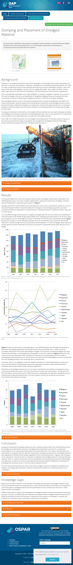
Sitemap (12, 540)
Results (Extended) (11, 437)
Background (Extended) (12, 183)
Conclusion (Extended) (12, 474)
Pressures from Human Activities (16, 18)
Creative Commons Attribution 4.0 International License (55, 534)
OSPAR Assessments (17, 14)
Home (5, 14)
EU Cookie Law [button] (53, 554)
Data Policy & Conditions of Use (20, 546)
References (9, 509)
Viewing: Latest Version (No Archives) (59, 24)
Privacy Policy (14, 542)
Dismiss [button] (52, 559)
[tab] (36, 183)
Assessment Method (12, 189)
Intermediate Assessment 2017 (38, 14)
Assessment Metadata (12, 515)
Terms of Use (13, 544)
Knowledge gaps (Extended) (14, 503)
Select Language (45, 540)
